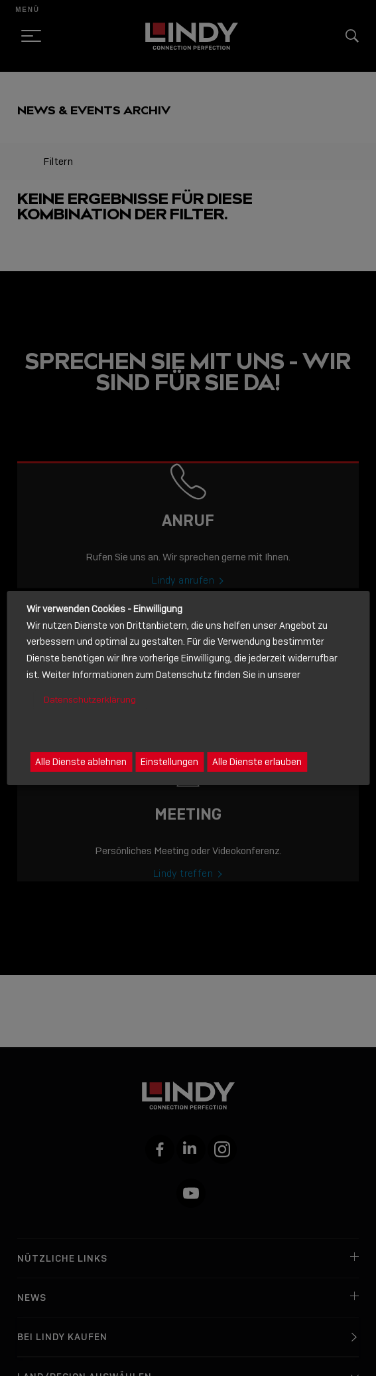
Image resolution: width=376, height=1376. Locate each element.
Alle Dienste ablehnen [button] (81, 762)
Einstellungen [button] (169, 762)
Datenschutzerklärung (90, 699)
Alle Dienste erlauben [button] (257, 762)
